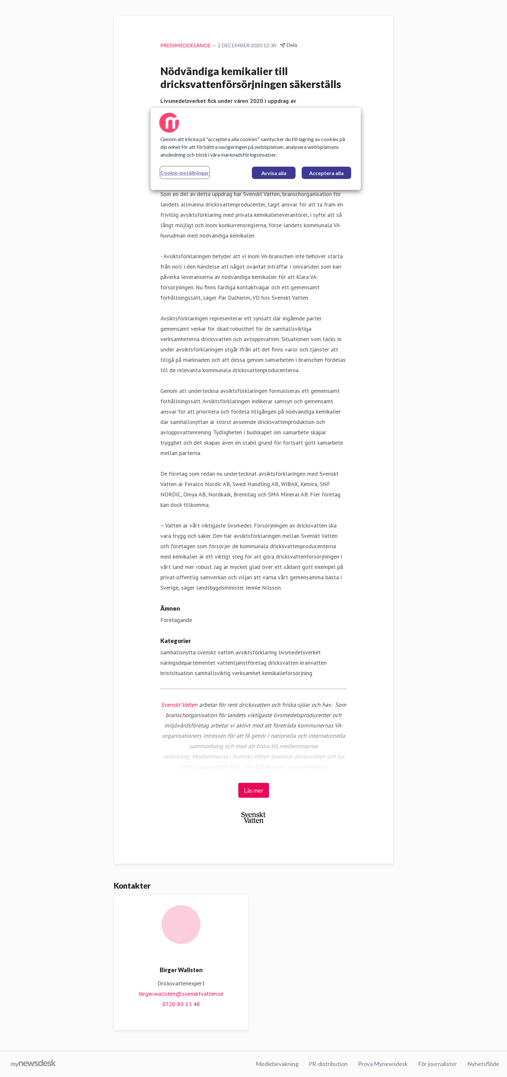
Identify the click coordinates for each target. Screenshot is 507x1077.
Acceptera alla (326, 173)
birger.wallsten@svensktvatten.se (181, 993)
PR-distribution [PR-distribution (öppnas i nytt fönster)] (328, 1063)
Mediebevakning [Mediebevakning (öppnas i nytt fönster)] (277, 1063)
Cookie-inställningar (184, 173)
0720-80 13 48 (181, 1004)
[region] (256, 149)
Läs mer (254, 790)
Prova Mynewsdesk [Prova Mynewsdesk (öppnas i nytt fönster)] (383, 1063)
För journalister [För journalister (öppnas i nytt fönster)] (437, 1063)
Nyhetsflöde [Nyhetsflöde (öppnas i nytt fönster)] (483, 1063)
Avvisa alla (273, 173)
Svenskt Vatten (179, 704)
